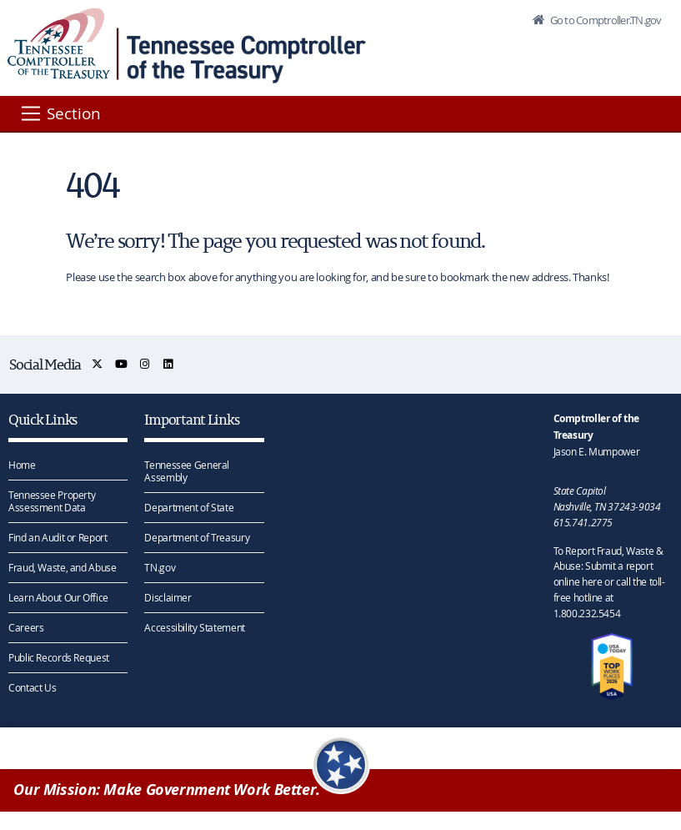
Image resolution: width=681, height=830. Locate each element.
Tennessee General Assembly (186, 471)
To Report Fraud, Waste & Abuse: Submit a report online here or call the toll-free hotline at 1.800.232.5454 (609, 582)
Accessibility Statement (194, 627)
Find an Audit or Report (57, 537)
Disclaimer (167, 597)
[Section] (59, 113)
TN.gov (159, 567)
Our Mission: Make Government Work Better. (166, 789)
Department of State (188, 507)
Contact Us (32, 687)
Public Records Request (58, 657)
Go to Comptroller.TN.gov (604, 20)
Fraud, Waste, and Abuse (62, 567)
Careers (25, 627)
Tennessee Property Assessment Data (51, 501)
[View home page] (59, 43)
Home (22, 464)
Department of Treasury (196, 537)
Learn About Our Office (58, 597)
